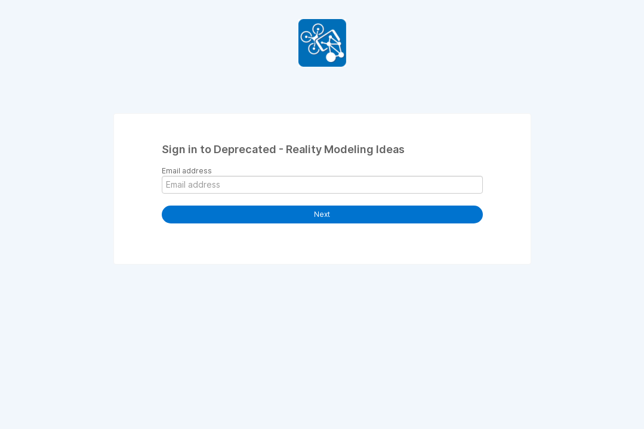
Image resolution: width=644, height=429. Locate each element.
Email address (187, 170)
